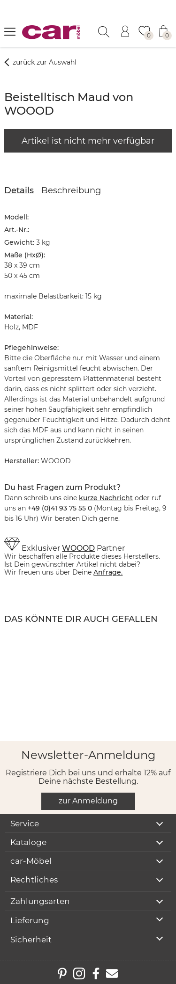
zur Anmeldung (88, 800)
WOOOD (78, 548)
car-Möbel (31, 861)
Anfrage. (107, 572)
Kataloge (28, 842)
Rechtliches (34, 879)
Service (24, 823)
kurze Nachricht (106, 498)
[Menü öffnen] (9, 31)
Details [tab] (19, 190)
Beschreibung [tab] (71, 190)
